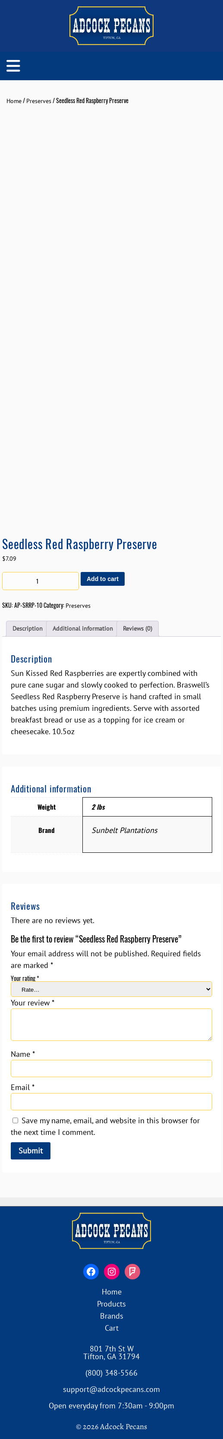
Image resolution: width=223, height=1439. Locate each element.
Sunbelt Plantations (124, 830)
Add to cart (103, 578)
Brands (111, 1316)
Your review (32, 1003)
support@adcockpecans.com (111, 1389)
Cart (112, 1328)
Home (14, 101)
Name (23, 1054)
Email (23, 1087)
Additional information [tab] (83, 628)
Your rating (25, 978)
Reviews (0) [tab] (137, 628)
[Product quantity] (40, 581)
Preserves (38, 101)
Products (111, 1304)
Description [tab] (28, 628)
